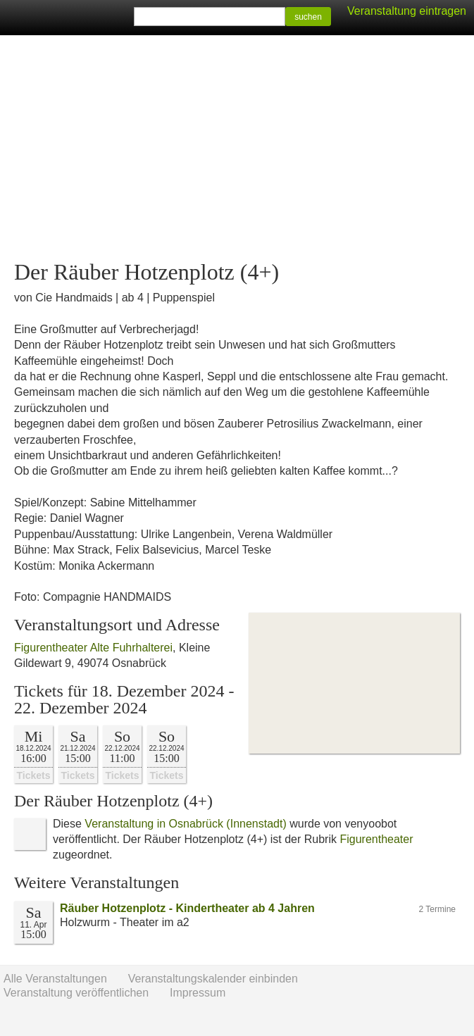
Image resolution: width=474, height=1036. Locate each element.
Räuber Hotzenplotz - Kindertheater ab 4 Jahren (187, 908)
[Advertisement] (237, 147)
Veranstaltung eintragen (406, 11)
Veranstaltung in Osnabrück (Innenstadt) (185, 824)
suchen (308, 17)
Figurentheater (376, 839)
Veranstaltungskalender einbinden (213, 979)
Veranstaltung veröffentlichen (76, 993)
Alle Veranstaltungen (55, 979)
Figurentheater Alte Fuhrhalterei (93, 648)
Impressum (197, 993)
